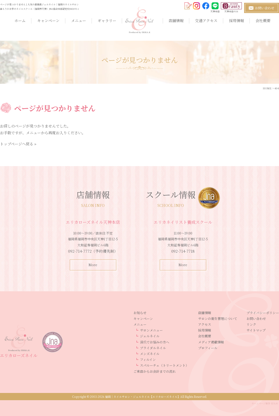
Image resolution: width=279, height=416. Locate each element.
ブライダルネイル (153, 348)
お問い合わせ (256, 318)
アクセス (204, 324)
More (93, 264)
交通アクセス (206, 20)
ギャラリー (107, 20)
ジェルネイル (149, 336)
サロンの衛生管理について (217, 318)
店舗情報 (176, 20)
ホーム (20, 20)
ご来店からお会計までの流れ (154, 371)
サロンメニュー (151, 330)
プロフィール (207, 348)
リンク (251, 324)
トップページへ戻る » (18, 144)
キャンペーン (48, 20)
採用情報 (236, 20)
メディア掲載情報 (211, 342)
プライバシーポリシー (262, 312)
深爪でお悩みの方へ (154, 342)
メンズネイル (149, 353)
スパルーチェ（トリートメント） (164, 365)
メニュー (78, 20)
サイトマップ (256, 330)
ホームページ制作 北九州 (265, 403)
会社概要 (263, 20)
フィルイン (148, 359)
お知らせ (139, 312)
